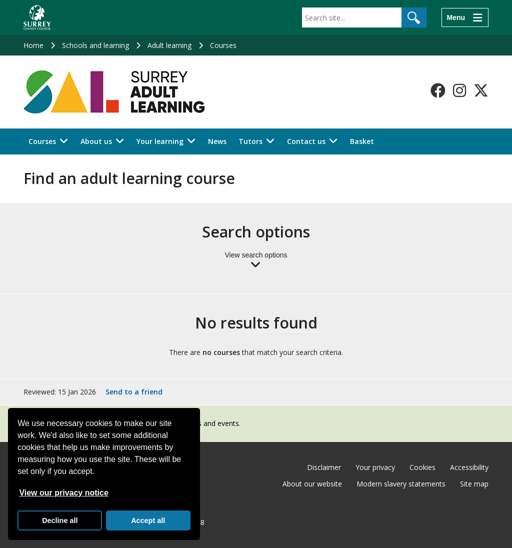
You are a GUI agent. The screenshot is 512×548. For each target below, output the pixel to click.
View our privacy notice (63, 492)
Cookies (423, 467)
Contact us (306, 141)
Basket (362, 141)
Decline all (60, 520)
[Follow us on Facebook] (438, 90)
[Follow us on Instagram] (459, 90)
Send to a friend (134, 391)
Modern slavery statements (401, 483)
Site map (474, 483)
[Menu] (465, 17)
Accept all (148, 520)
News (217, 141)
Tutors (250, 141)
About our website (312, 483)
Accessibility (469, 467)
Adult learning (170, 45)
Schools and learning (95, 45)
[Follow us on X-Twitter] (481, 90)
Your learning (160, 141)
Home (34, 45)
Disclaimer (324, 467)
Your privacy (375, 467)
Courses (223, 45)
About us (96, 141)
